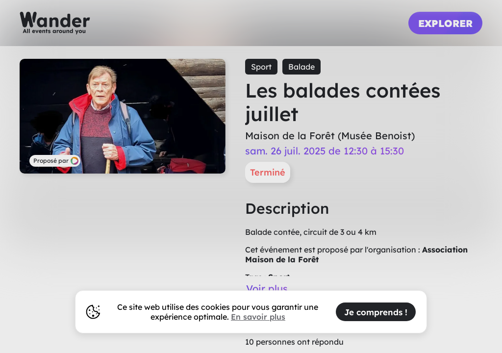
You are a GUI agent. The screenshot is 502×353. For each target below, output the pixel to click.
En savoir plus (258, 317)
